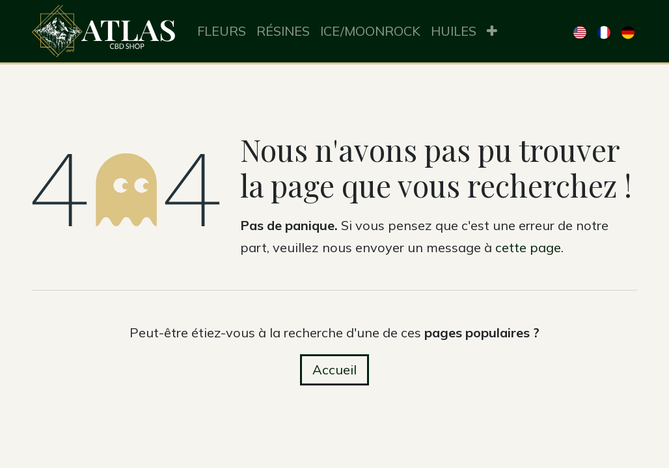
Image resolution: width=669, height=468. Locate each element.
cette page (528, 247)
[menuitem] (221, 31)
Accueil (334, 369)
